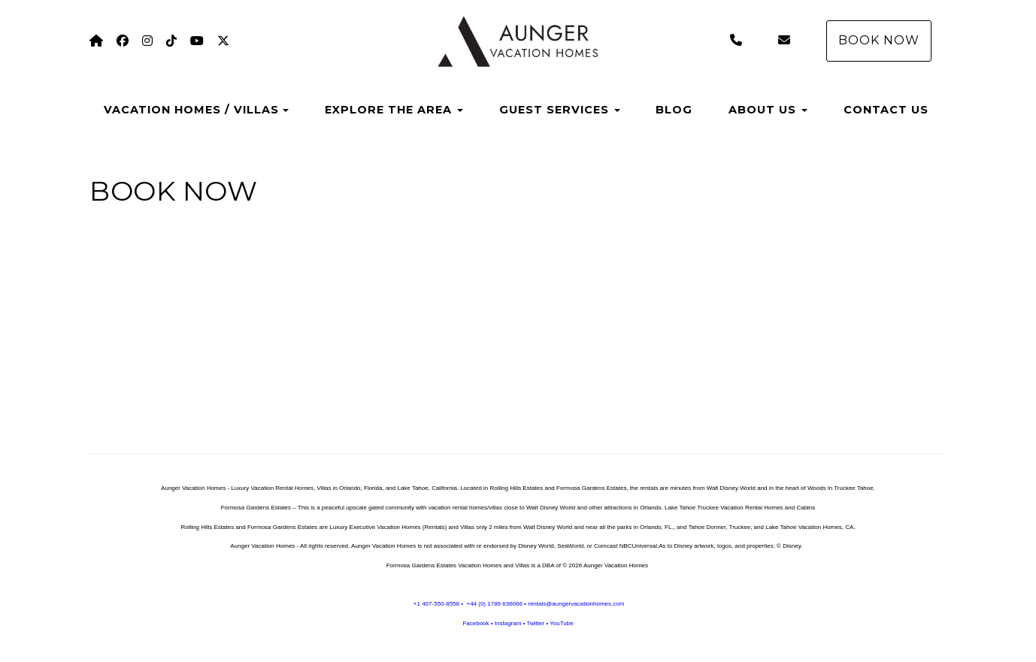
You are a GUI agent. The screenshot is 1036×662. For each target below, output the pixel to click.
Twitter (535, 623)
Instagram (508, 623)
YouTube (561, 623)
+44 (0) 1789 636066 (494, 603)
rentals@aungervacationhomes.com (576, 603)
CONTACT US (886, 109)
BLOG (674, 109)
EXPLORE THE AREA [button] (394, 109)
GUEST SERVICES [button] (559, 109)
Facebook (475, 623)
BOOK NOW (878, 40)
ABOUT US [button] (768, 109)
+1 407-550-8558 (436, 603)
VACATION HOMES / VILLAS (191, 109)
